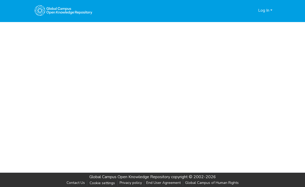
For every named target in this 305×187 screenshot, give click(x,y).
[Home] (63, 10)
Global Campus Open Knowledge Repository (129, 177)
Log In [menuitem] (263, 10)
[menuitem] (253, 10)
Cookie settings (102, 183)
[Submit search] (246, 10)
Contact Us (76, 182)
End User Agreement (163, 182)
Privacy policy (131, 182)
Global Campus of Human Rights (212, 182)
